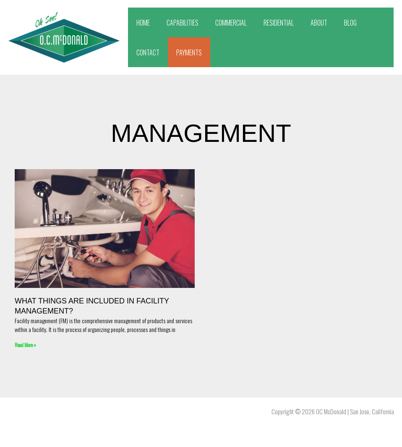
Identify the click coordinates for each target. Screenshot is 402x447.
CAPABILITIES (182, 23)
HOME (143, 23)
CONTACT (147, 52)
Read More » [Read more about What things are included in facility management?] (25, 344)
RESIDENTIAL (279, 23)
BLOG (350, 23)
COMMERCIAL (231, 23)
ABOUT (319, 23)
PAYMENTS (189, 52)
